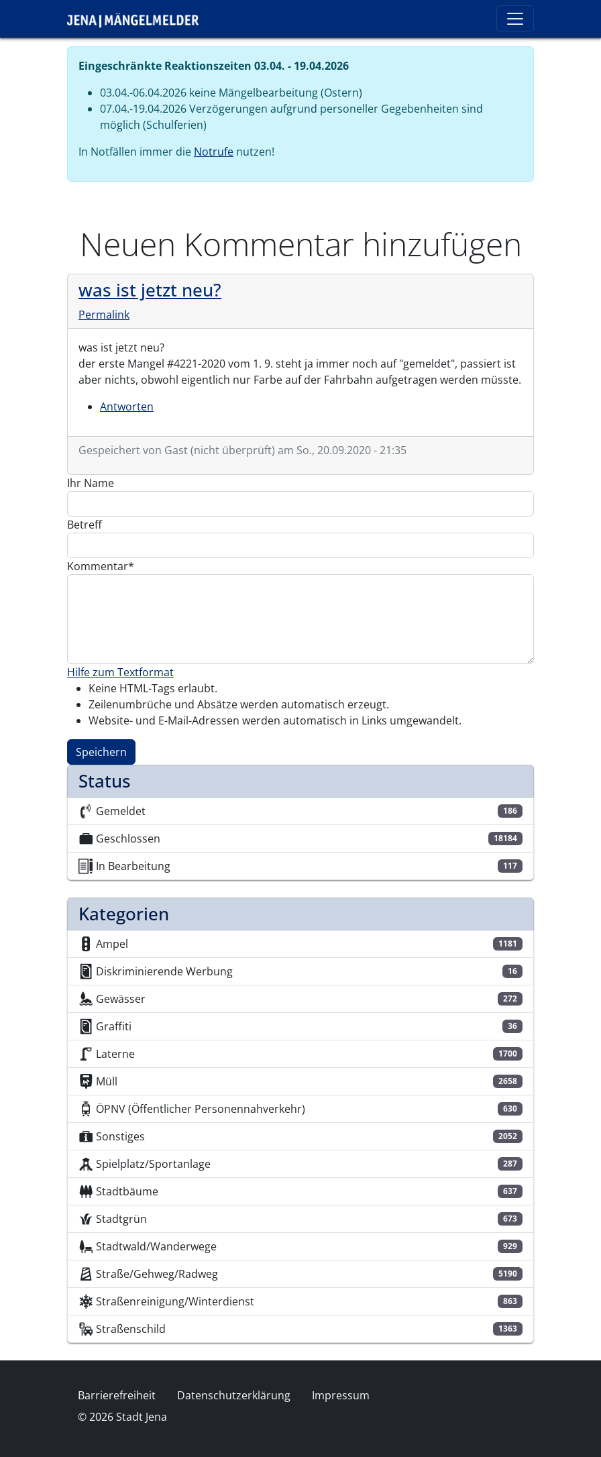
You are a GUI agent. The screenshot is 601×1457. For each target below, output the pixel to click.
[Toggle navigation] (515, 18)
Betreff (84, 524)
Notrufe (213, 151)
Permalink (103, 314)
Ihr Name (90, 483)
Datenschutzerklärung (233, 1395)
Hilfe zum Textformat (120, 672)
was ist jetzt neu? (149, 290)
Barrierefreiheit (117, 1395)
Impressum (341, 1395)
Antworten (127, 406)
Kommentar (97, 566)
